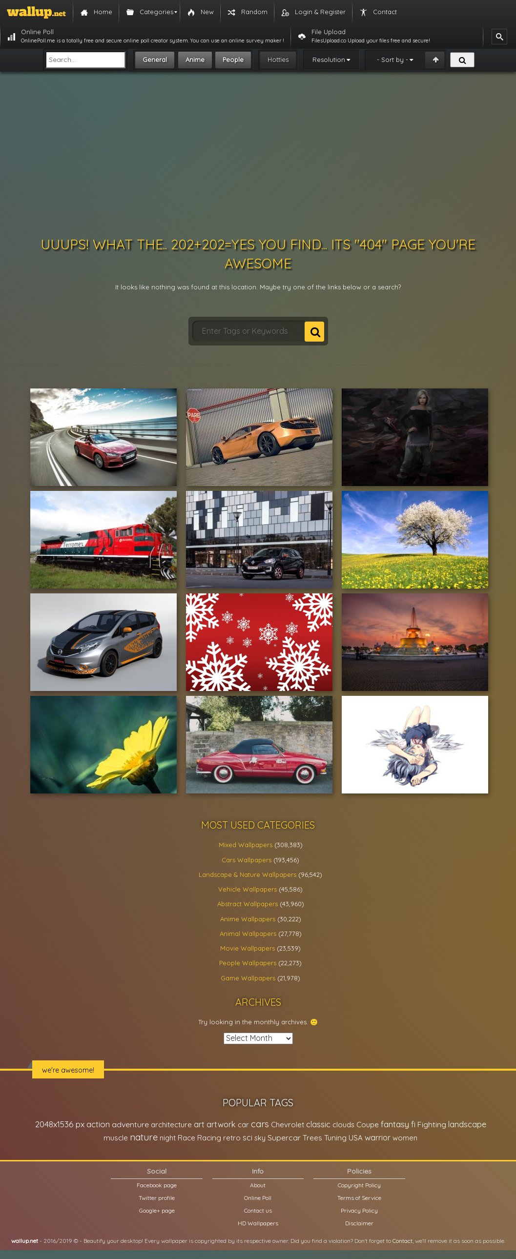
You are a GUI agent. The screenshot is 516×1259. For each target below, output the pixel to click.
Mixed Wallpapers (245, 845)
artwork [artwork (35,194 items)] (221, 1124)
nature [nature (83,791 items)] (144, 1137)
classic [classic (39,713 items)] (318, 1124)
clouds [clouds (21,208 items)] (343, 1124)
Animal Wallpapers (248, 933)
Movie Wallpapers (247, 948)
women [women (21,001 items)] (404, 1137)
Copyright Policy (359, 1185)
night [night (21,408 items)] (168, 1137)
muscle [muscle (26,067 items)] (115, 1137)
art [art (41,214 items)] (199, 1124)
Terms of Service (359, 1197)
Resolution (328, 59)
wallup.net (24, 1240)
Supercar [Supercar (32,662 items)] (284, 1137)
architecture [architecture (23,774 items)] (171, 1124)
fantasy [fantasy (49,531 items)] (395, 1124)
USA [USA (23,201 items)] (356, 1137)
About (258, 1185)
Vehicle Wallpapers (247, 889)
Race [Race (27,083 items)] (186, 1137)
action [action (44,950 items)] (98, 1124)
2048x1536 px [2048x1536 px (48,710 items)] (59, 1124)
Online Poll (257, 1197)
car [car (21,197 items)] (243, 1124)
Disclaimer (359, 1223)
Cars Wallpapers (246, 860)
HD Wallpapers (258, 1223)
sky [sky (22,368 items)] (260, 1137)
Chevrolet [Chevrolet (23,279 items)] (287, 1124)
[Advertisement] (258, 154)
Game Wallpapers (248, 978)
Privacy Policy (359, 1210)
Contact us (258, 1210)
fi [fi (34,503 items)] (413, 1124)
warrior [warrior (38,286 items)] (378, 1137)
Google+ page (157, 1210)
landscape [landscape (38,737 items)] (467, 1124)
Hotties (278, 59)
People (233, 59)
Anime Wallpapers (247, 919)
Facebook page (157, 1185)
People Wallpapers (247, 963)
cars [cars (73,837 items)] (260, 1124)
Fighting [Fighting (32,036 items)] (431, 1124)
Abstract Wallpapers (247, 904)
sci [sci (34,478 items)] (247, 1137)
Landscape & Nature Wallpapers (247, 874)
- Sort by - (392, 59)
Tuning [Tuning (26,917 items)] (335, 1137)
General (155, 59)
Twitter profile (157, 1197)
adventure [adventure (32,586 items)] (130, 1124)
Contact (402, 1240)
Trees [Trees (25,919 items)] (312, 1137)
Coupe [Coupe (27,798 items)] (367, 1124)
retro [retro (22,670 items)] (232, 1137)
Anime (195, 59)
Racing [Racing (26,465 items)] (209, 1137)
